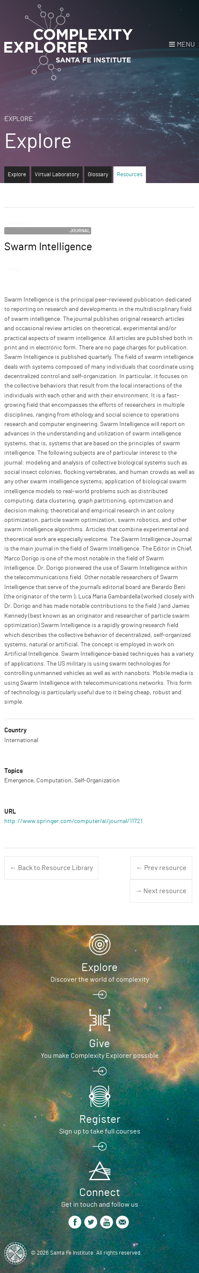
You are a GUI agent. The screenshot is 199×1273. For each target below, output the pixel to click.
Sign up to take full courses (99, 1131)
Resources (130, 175)
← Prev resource (161, 867)
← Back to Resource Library (51, 867)
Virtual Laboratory (57, 175)
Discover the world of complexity (99, 979)
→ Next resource (161, 891)
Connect (99, 1192)
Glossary (98, 175)
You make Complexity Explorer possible (100, 1055)
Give (99, 1043)
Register (99, 1119)
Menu (186, 44)
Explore (18, 118)
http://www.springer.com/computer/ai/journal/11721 (73, 821)
